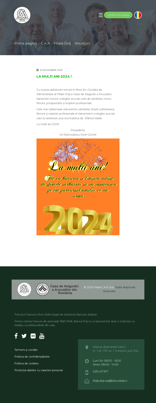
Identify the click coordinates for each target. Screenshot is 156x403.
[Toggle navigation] (101, 15)
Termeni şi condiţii (25, 349)
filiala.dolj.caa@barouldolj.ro (110, 380)
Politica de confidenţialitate (32, 356)
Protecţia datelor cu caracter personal (38, 370)
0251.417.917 (100, 371)
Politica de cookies (26, 363)
